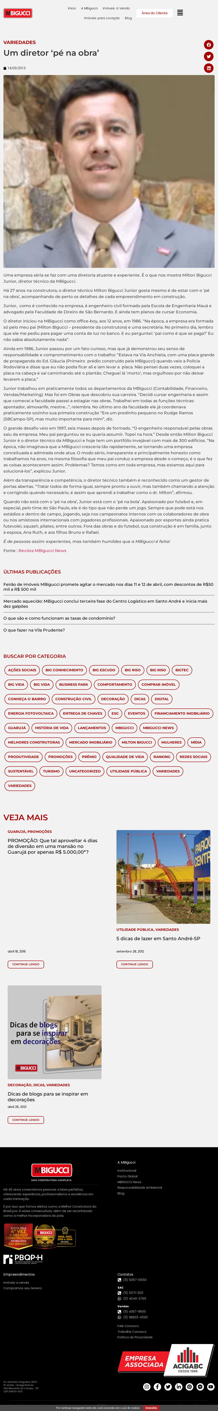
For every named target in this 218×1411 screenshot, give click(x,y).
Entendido (151, 1408)
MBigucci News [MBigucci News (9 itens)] (158, 728)
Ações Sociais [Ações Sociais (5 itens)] (22, 670)
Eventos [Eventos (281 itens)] (136, 713)
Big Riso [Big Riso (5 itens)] (158, 670)
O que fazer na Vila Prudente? (34, 630)
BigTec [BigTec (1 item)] (182, 670)
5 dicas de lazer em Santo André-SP (158, 938)
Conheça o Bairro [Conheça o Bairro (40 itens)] (27, 699)
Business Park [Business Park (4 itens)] (73, 685)
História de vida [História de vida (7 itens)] (52, 728)
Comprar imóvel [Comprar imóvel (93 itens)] (159, 685)
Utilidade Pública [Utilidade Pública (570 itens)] (128, 771)
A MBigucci (89, 8)
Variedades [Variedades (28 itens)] (20, 786)
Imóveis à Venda (116, 8)
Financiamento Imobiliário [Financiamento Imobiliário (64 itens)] (182, 713)
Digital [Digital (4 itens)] (162, 699)
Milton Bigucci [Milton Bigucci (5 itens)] (137, 742)
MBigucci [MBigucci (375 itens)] (124, 728)
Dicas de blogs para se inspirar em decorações (48, 1097)
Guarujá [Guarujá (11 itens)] (17, 728)
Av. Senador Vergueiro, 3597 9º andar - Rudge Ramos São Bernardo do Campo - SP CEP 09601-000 (20, 1386)
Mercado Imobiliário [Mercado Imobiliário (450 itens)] (90, 742)
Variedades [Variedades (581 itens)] (168, 771)
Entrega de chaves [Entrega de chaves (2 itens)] (82, 713)
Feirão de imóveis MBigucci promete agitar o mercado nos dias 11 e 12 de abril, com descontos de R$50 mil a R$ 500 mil (108, 587)
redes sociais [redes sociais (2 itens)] (193, 757)
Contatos (125, 1274)
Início (72, 8)
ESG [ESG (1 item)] (115, 713)
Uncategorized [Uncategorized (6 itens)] (85, 771)
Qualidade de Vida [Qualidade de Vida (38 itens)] (125, 757)
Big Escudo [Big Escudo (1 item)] (104, 670)
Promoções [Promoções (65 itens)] (60, 757)
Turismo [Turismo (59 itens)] (51, 771)
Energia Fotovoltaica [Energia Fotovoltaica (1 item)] (31, 713)
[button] (209, 45)
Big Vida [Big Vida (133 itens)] (16, 685)
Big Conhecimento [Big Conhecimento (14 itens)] (64, 670)
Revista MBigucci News (42, 550)
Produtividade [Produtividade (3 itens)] (23, 757)
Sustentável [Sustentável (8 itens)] (21, 771)
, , (39, 1085)
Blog (128, 18)
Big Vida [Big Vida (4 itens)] (42, 685)
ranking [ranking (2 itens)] (161, 757)
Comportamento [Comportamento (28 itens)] (115, 685)
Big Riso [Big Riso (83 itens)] (133, 670)
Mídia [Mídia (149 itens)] (196, 742)
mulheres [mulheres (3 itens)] (171, 742)
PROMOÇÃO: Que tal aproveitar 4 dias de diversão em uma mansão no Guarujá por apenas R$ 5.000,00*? (52, 846)
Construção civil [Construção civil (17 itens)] (73, 699)
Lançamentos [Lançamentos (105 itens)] (92, 728)
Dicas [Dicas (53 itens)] (139, 699)
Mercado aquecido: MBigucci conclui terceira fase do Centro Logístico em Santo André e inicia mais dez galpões (105, 604)
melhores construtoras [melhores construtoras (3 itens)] (34, 742)
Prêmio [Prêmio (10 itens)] (89, 757)
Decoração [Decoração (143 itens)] (113, 699)
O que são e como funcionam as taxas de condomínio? (59, 618)
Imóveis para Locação (102, 18)
